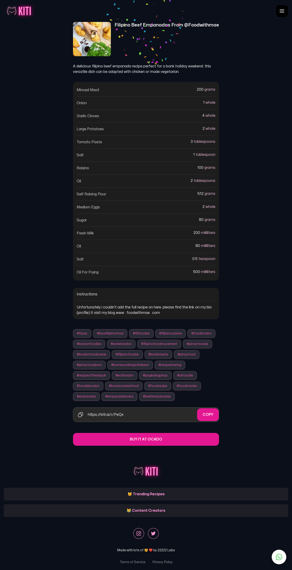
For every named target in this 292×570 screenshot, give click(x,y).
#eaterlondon (121, 343)
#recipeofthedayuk (91, 375)
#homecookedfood (124, 385)
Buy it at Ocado (146, 439)
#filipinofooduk (127, 354)
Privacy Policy (163, 562)
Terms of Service (132, 562)
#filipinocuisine (170, 333)
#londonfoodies (89, 343)
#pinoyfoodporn (89, 364)
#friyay (82, 333)
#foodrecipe (157, 385)
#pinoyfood (187, 354)
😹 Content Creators (146, 510)
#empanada (86, 396)
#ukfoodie (185, 375)
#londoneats (158, 354)
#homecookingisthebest (130, 364)
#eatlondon (124, 375)
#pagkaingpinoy (155, 375)
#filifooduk (141, 333)
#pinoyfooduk (197, 343)
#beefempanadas (157, 396)
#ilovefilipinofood (110, 333)
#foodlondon (201, 333)
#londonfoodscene (91, 354)
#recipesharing (170, 364)
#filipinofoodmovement (159, 343)
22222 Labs (166, 550)
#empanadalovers (119, 396)
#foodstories (187, 385)
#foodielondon (88, 385)
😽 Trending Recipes (146, 494)
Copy (208, 414)
